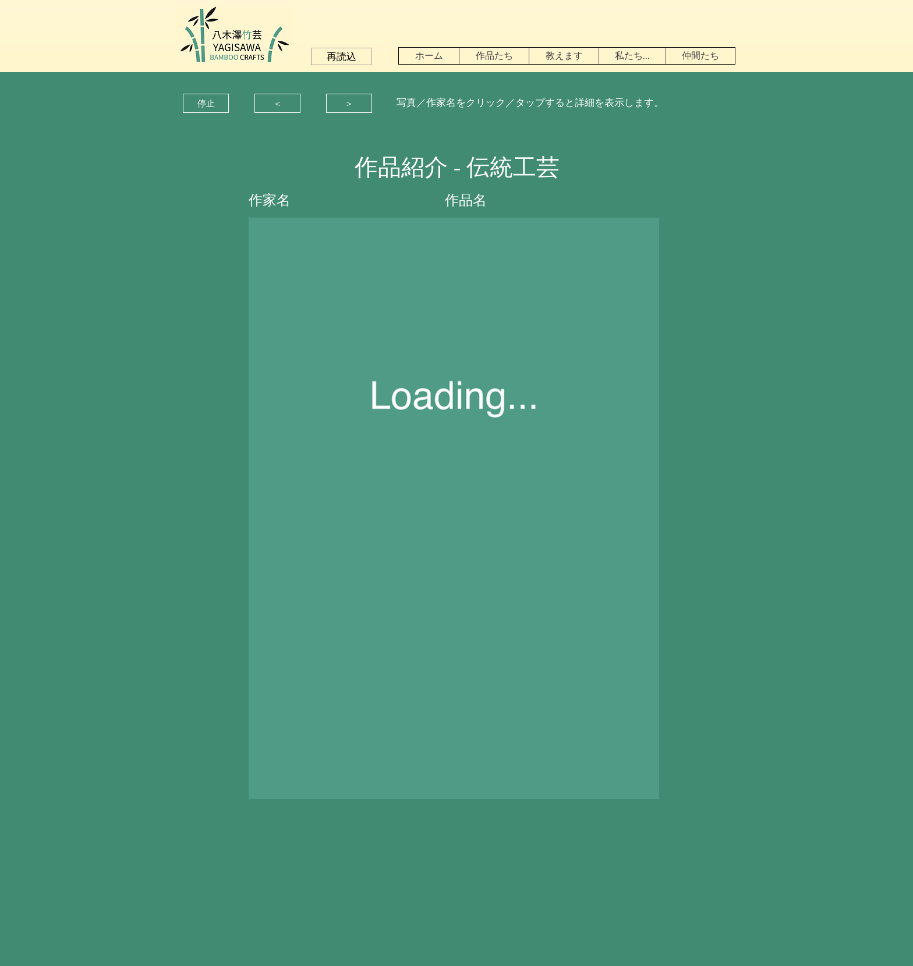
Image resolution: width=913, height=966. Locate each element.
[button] (341, 56)
